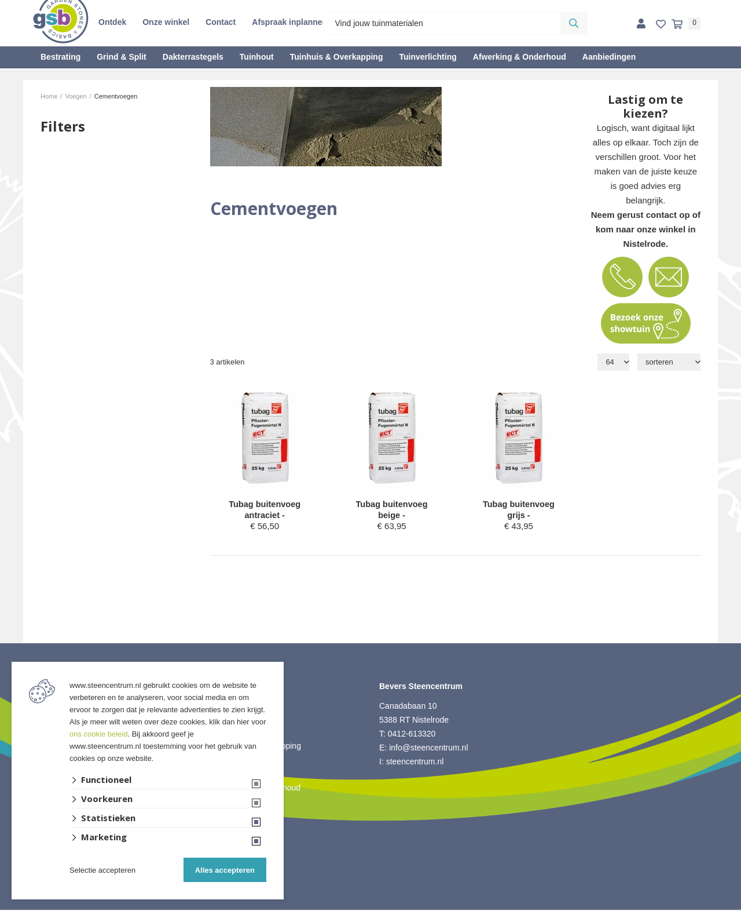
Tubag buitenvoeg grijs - (519, 510)
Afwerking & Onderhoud (519, 56)
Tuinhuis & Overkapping (336, 56)
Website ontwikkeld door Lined (371, 905)
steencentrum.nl (415, 762)
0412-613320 (412, 734)
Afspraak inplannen (289, 22)
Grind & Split (121, 56)
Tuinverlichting (427, 56)
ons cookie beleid (98, 734)
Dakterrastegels (193, 56)
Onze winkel (165, 22)
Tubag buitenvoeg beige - (392, 510)
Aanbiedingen (609, 56)
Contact (221, 22)
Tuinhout (257, 56)
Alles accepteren (225, 870)
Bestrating (60, 56)
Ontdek (112, 22)
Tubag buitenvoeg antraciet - (265, 510)
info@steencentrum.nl (428, 748)
